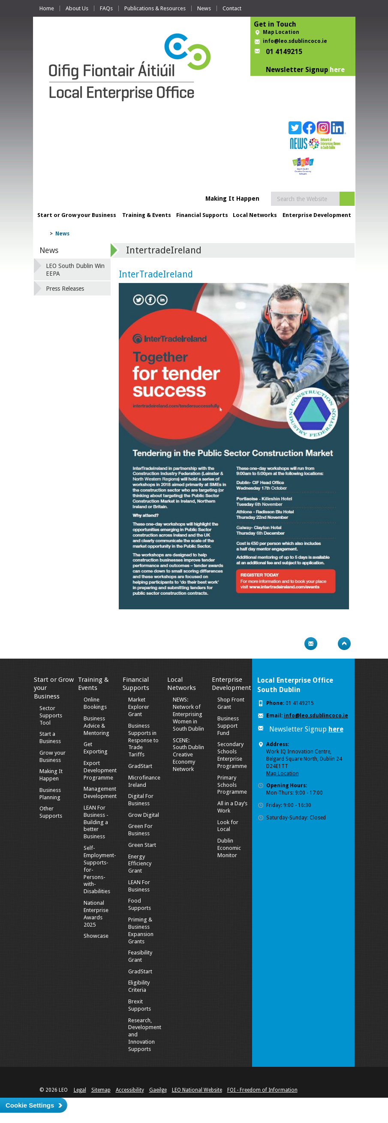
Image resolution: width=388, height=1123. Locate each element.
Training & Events (146, 215)
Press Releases (65, 288)
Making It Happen (51, 775)
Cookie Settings (30, 1105)
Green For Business (140, 830)
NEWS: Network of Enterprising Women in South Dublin (188, 714)
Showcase (96, 936)
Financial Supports (202, 215)
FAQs (106, 8)
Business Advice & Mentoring (96, 725)
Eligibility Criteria (139, 986)
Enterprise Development (317, 215)
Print (294, 643)
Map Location (281, 32)
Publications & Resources (155, 8)
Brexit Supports (139, 1005)
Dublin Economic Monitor (229, 847)
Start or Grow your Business (76, 215)
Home (46, 8)
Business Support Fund (228, 725)
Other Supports (50, 812)
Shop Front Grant (230, 703)
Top (344, 643)
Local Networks (255, 215)
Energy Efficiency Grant (139, 863)
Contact (232, 8)
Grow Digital (143, 815)
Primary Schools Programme (232, 784)
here (337, 70)
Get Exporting (96, 748)
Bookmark (327, 643)
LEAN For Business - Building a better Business (96, 822)
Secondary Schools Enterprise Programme (232, 755)
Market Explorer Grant (138, 706)
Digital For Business (140, 800)
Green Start (142, 845)
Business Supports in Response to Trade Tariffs (143, 740)
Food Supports (139, 904)
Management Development (100, 792)
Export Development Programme (100, 770)
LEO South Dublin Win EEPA (75, 269)
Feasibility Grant (140, 956)
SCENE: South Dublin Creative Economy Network (188, 755)
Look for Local (227, 826)
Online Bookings (95, 703)
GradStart (140, 766)
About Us (77, 8)
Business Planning (50, 794)
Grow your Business (52, 756)
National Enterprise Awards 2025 (96, 914)
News (204, 8)
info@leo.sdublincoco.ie (295, 41)
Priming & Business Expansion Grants (140, 930)
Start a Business (50, 737)
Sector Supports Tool (50, 715)
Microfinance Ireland (144, 781)
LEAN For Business (139, 886)
